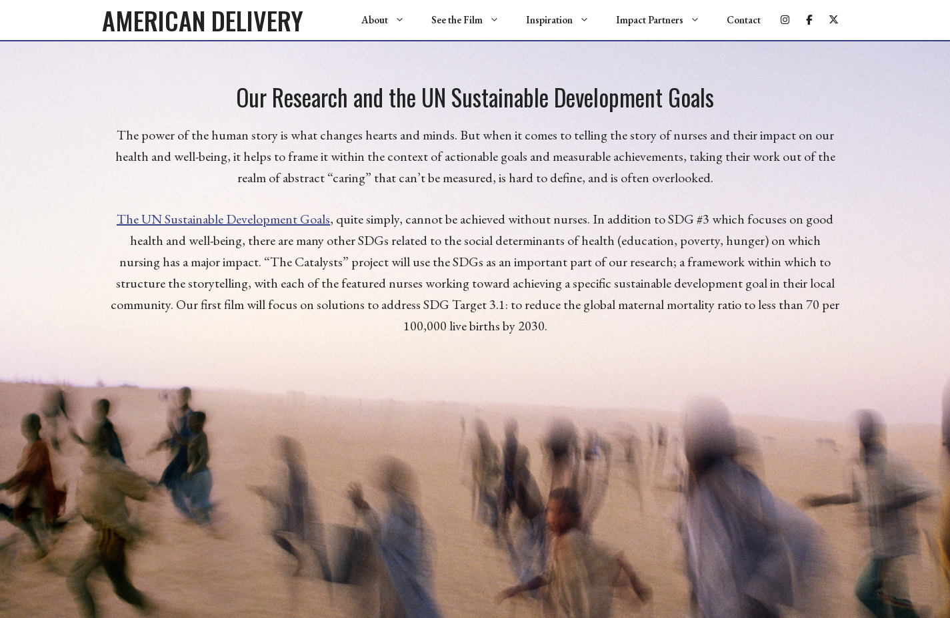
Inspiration (564, 20)
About (389, 20)
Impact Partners (664, 20)
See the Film (472, 20)
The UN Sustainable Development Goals (223, 219)
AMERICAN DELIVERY (202, 20)
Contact (744, 19)
